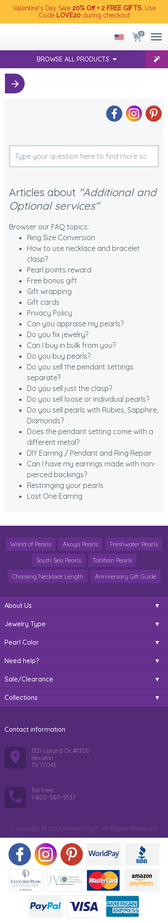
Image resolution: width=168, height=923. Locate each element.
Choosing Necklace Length (47, 576)
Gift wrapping (49, 291)
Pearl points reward (59, 269)
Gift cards (43, 302)
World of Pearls (30, 544)
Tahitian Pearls (112, 560)
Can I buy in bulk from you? (71, 345)
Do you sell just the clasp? (69, 388)
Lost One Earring (54, 496)
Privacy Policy (49, 312)
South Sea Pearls (58, 560)
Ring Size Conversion (61, 237)
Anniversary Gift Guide (125, 576)
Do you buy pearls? (58, 356)
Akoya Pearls (80, 544)
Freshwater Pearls (134, 544)
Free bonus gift (52, 280)
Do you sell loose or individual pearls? (88, 399)
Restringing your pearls (65, 485)
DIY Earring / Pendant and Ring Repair (89, 452)
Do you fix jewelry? (57, 334)
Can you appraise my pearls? (75, 323)
